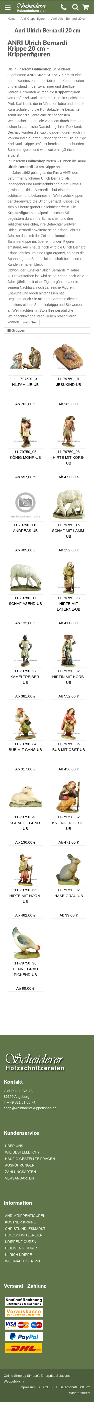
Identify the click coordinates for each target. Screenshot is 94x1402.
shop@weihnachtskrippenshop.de (30, 1108)
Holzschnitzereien (24, 1235)
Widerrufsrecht (79, 1393)
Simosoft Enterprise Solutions (48, 1376)
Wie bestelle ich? (22, 1152)
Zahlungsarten (20, 1172)
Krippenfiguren (20, 1242)
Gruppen (16, 330)
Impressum (28, 1387)
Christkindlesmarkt (25, 1229)
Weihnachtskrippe (23, 1261)
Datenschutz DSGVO (74, 1387)
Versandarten (19, 1178)
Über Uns (14, 1146)
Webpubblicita (14, 1381)
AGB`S (47, 1387)
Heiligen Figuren (21, 1248)
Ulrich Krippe (18, 1255)
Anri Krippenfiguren (33, 18)
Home (12, 18)
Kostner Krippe (20, 1222)
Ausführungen (20, 1165)
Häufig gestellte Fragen (30, 1159)
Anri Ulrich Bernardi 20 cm (68, 18)
